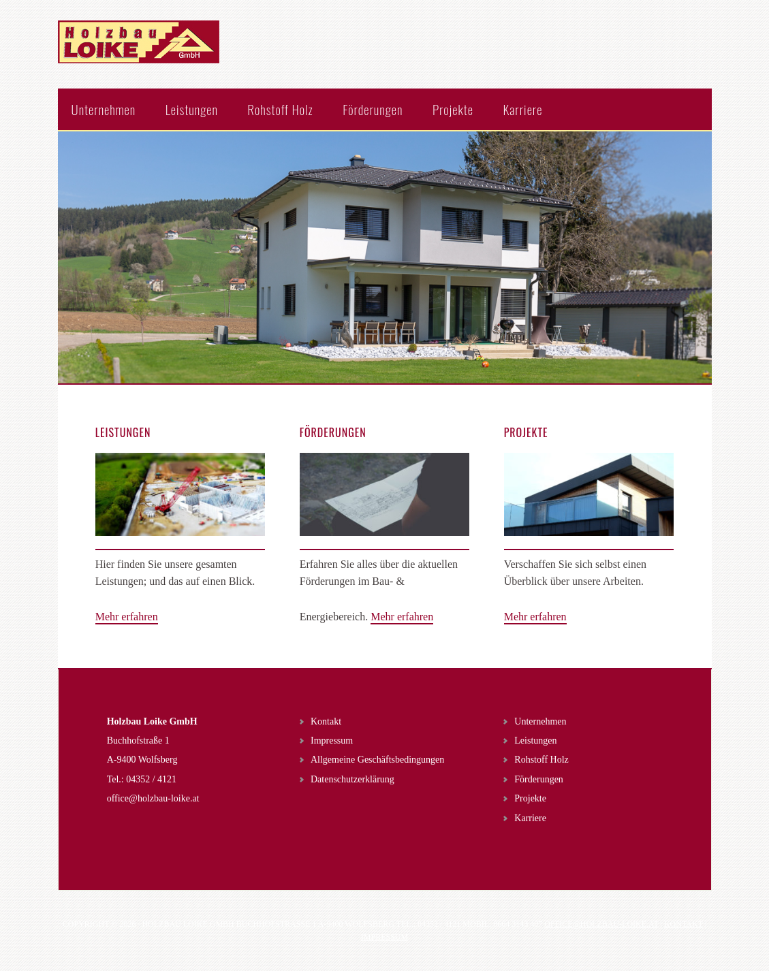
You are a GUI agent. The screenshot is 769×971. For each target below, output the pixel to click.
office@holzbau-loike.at (153, 798)
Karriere (530, 818)
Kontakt (326, 721)
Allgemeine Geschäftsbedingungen (377, 759)
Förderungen (538, 779)
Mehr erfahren (126, 616)
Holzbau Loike (146, 54)
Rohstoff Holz (541, 759)
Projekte (530, 798)
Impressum (332, 740)
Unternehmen (540, 721)
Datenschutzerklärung (352, 779)
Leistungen (535, 740)
